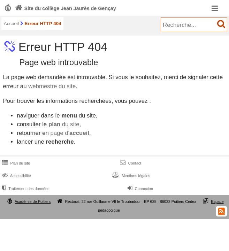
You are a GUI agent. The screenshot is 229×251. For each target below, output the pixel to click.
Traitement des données (25, 189)
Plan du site (15, 163)
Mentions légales (130, 176)
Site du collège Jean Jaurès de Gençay (65, 8)
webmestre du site (52, 86)
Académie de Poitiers (33, 201)
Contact (130, 163)
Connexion (139, 189)
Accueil (11, 23)
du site (63, 124)
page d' (69, 133)
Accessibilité (16, 176)
